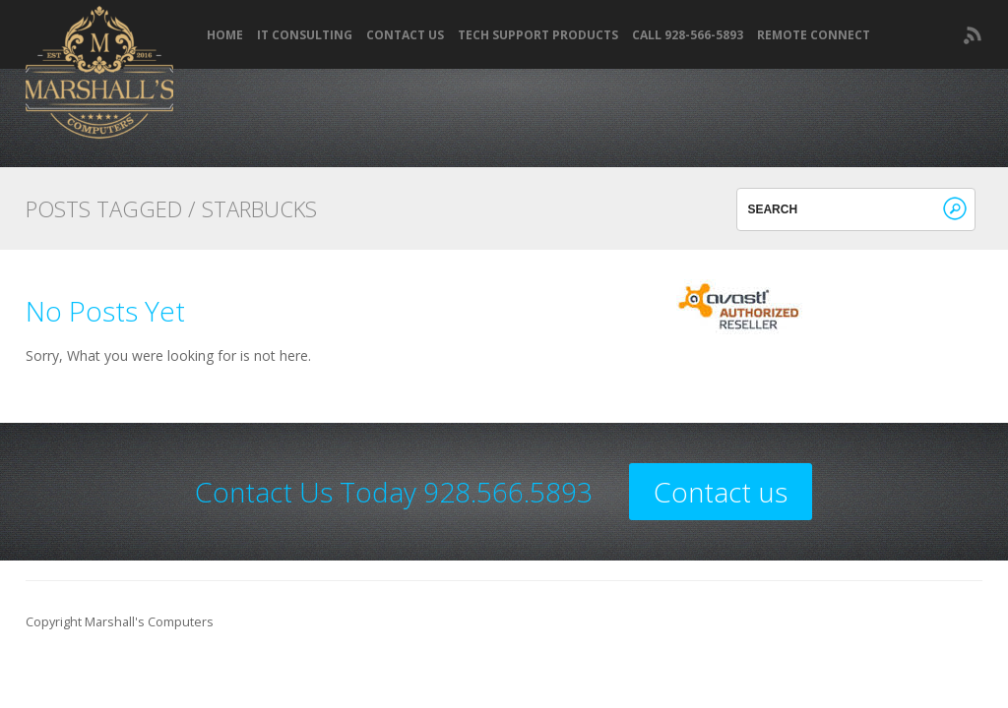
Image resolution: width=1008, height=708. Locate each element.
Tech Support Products (538, 35)
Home (225, 35)
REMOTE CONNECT (813, 35)
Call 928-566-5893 (687, 35)
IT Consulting (304, 35)
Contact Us (405, 35)
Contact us (721, 491)
